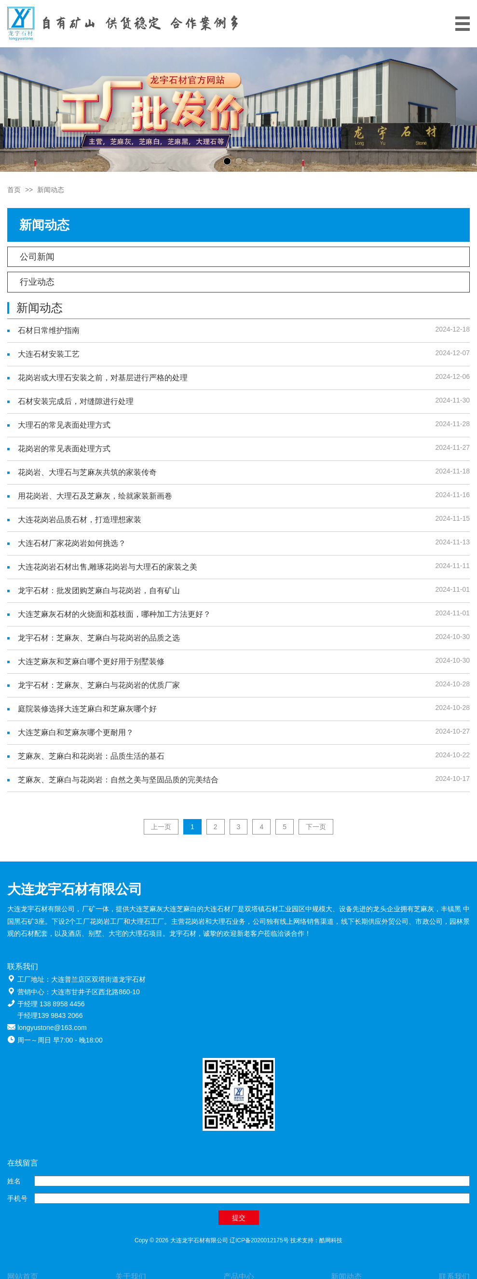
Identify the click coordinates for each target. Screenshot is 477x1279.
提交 (238, 1218)
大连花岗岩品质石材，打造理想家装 (79, 519)
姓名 (14, 1181)
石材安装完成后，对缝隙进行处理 (76, 401)
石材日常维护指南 (49, 330)
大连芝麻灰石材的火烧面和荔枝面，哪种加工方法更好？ (114, 614)
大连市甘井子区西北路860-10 (95, 992)
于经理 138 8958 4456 (50, 1004)
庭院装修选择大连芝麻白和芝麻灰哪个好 (87, 709)
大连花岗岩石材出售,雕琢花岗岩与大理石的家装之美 (107, 567)
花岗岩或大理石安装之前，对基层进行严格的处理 (103, 378)
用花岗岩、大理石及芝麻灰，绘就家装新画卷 (95, 496)
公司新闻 (37, 257)
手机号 (17, 1198)
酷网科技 (330, 1240)
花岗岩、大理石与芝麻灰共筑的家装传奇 (87, 472)
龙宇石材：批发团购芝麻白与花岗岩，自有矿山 (99, 590)
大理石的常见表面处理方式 (64, 425)
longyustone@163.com (51, 1027)
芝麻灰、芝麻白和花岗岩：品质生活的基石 (91, 756)
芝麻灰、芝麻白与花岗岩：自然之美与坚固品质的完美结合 (118, 780)
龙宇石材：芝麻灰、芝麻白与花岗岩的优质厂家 (99, 685)
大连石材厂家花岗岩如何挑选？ (72, 543)
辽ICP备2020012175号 (259, 1240)
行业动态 (37, 282)
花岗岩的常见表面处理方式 (64, 449)
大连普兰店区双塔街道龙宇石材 (98, 979)
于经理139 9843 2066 (49, 1015)
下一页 (316, 827)
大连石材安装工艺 (49, 354)
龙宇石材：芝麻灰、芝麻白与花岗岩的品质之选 (99, 638)
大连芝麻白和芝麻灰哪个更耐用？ (76, 732)
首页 (14, 190)
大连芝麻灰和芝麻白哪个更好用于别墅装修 (91, 661)
